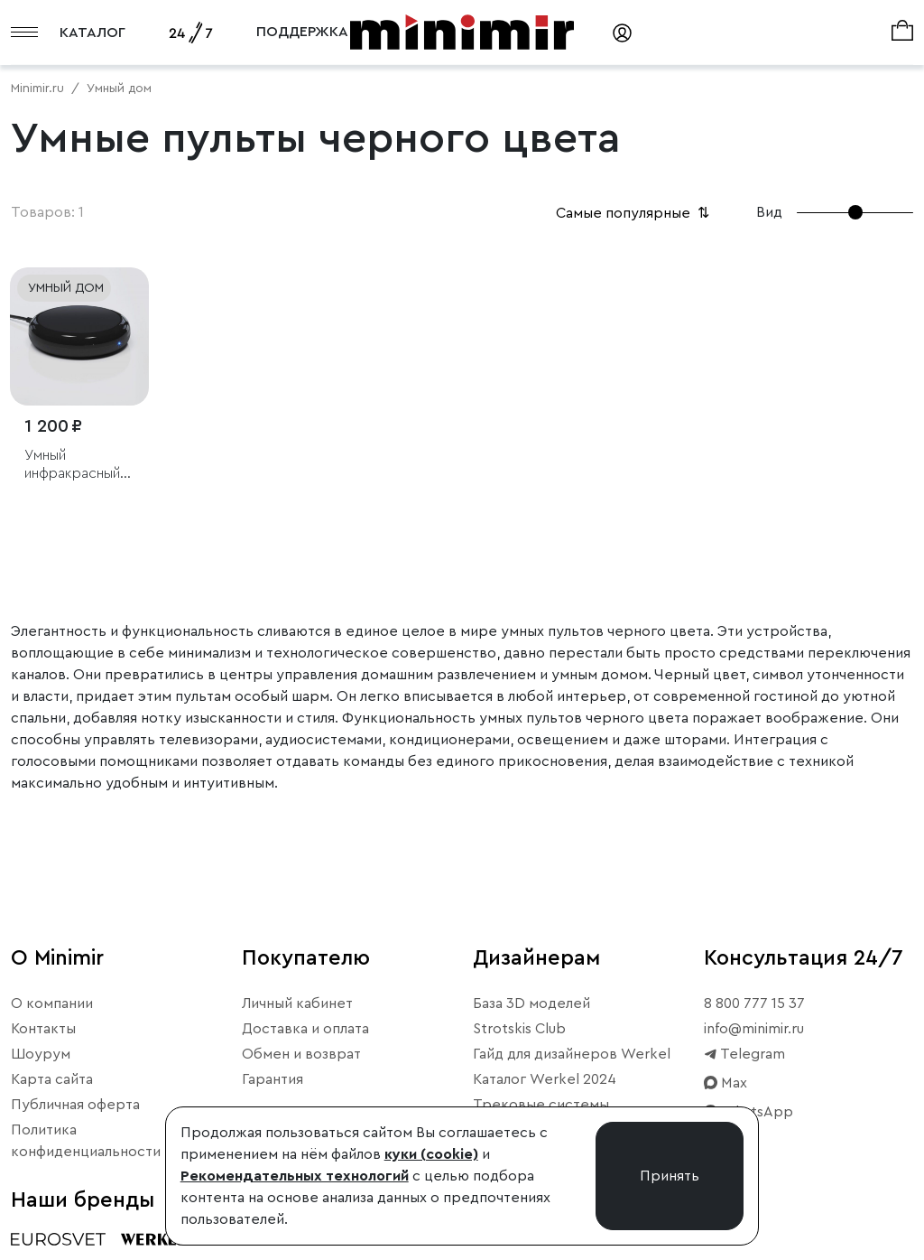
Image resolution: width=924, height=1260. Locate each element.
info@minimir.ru (754, 1029)
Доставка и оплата (305, 1029)
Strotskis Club (519, 1029)
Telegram (744, 1054)
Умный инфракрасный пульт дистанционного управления (77, 464)
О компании (52, 1003)
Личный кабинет (297, 1003)
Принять (669, 1176)
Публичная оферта (75, 1104)
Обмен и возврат (301, 1054)
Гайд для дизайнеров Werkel (571, 1054)
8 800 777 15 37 (754, 1003)
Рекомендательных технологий (294, 1176)
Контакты (43, 1029)
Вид (769, 212)
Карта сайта (52, 1079)
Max (725, 1083)
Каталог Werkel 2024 (544, 1079)
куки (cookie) (431, 1154)
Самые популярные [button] (634, 213)
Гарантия (272, 1079)
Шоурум (40, 1054)
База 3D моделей (531, 1003)
